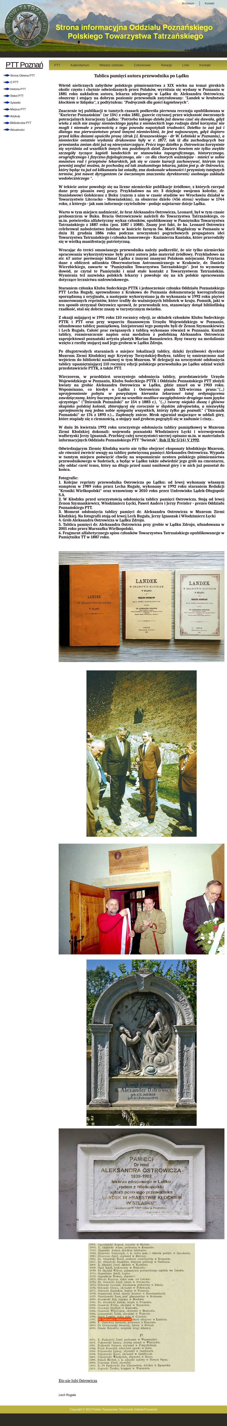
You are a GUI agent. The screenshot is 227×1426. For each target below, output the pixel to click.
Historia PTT (18, 89)
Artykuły (15, 116)
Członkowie (142, 65)
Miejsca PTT (18, 109)
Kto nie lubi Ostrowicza (78, 1380)
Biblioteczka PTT (20, 122)
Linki (185, 65)
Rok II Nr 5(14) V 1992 (179, 440)
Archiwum (188, 3)
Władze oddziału (111, 65)
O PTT (14, 82)
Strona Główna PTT (22, 75)
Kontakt (209, 3)
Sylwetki (15, 102)
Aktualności (17, 129)
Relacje (166, 65)
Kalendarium (80, 65)
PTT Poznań (24, 64)
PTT (57, 65)
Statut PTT (17, 95)
